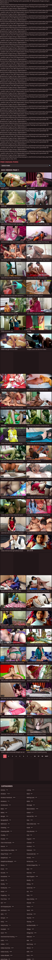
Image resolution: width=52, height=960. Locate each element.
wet (30, 940)
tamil (30, 910)
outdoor (31, 846)
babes (4, 812)
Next (46, 756)
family (4, 884)
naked (30, 812)
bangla (5, 816)
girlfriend (5, 910)
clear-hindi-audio (8, 842)
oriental (31, 842)
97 (38, 756)
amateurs (5, 801)
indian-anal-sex (7, 948)
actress (4, 790)
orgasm (31, 839)
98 (42, 756)
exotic (4, 880)
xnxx (30, 955)
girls (4, 914)
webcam (31, 936)
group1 (4, 918)
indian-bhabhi (7, 955)
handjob (5, 929)
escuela (4, 872)
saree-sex (31, 887)
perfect (31, 857)
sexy (30, 895)
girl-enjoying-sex (7, 906)
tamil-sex (31, 914)
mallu (30, 801)
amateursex (6, 805)
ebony (4, 865)
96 (34, 756)
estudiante (5, 876)
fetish (4, 891)
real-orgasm (32, 876)
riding (30, 884)
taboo (30, 906)
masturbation (33, 808)
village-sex (32, 933)
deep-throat (6, 854)
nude (30, 827)
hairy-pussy (6, 925)
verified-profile (33, 925)
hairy (4, 921)
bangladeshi (6, 820)
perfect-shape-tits (34, 865)
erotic (4, 869)
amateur (5, 793)
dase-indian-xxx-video (9, 850)
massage (31, 805)
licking (31, 790)
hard (4, 933)
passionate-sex (33, 854)
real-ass (31, 872)
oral (29, 835)
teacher (31, 918)
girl (4, 902)
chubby (5, 835)
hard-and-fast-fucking (9, 936)
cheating (5, 827)
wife (30, 951)
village (30, 929)
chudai (5, 839)
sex (30, 891)
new (30, 820)
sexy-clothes (32, 899)
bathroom (5, 824)
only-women (32, 831)
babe (4, 808)
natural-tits (32, 816)
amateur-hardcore (8, 797)
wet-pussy (32, 944)
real (30, 869)
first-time (5, 899)
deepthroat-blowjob (9, 861)
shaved (31, 902)
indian (5, 944)
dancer (4, 846)
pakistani (31, 850)
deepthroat (6, 857)
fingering (5, 895)
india (4, 940)
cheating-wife (6, 831)
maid (30, 793)
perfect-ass (32, 861)
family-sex (6, 887)
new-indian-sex (33, 824)
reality (30, 880)
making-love (32, 797)
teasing (30, 921)
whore (30, 948)
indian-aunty (6, 951)
